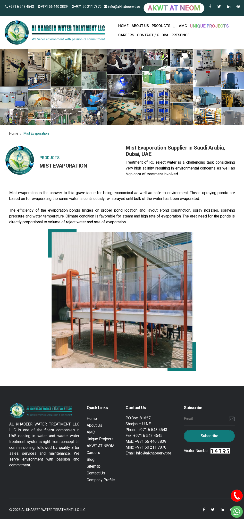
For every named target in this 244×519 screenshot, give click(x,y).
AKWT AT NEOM (100, 446)
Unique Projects (100, 439)
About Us (94, 425)
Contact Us (96, 473)
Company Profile (101, 480)
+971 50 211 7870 (86, 6)
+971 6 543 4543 (19, 6)
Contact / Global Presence (163, 35)
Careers (126, 35)
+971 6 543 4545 (147, 436)
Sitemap (94, 466)
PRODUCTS (161, 25)
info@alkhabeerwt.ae (122, 6)
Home (13, 133)
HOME (123, 25)
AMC (183, 25)
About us (140, 25)
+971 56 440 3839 (53, 6)
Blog (90, 459)
